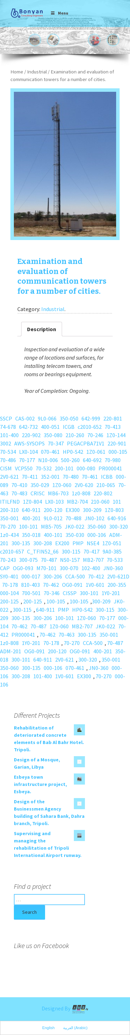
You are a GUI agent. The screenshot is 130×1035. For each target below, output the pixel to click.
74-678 (8, 426)
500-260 (70, 460)
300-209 (92, 509)
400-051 (50, 426)
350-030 (75, 534)
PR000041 (110, 468)
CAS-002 (25, 418)
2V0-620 (84, 484)
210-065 (105, 484)
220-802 (103, 493)
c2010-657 (12, 551)
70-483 (19, 493)
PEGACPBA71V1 (85, 443)
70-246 (95, 435)
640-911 (31, 509)
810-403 (30, 584)
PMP (78, 543)
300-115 (71, 551)
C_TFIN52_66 (43, 551)
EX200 (62, 543)
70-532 (44, 468)
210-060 (100, 501)
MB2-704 (77, 501)
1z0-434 (9, 534)
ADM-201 (10, 651)
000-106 (96, 534)
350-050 (69, 418)
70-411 (30, 476)
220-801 (112, 418)
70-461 (90, 476)
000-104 (9, 593)
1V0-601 (95, 584)
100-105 (55, 601)
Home (16, 72)
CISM (6, 468)
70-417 (91, 551)
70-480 (71, 476)
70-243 (8, 559)
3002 (5, 443)
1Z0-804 (32, 501)
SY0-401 (9, 576)
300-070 (69, 568)
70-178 (10, 584)
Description (41, 329)
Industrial (37, 72)
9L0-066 (47, 418)
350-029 (40, 484)
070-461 (50, 451)
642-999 (90, 418)
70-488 (73, 518)
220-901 (116, 443)
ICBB (107, 476)
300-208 (42, 543)
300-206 (52, 576)
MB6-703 (58, 493)
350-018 (31, 534)
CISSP (70, 593)
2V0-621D (118, 576)
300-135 (20, 543)
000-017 (30, 576)
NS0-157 (70, 559)
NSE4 (93, 543)
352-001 (50, 476)
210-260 (75, 435)
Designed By (65, 1008)
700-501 (31, 593)
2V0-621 (9, 476)
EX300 (73, 509)
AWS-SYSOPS (29, 443)
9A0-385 (112, 551)
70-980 (113, 460)
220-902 (31, 435)
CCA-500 (75, 576)
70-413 (113, 426)
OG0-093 (23, 568)
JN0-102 (94, 518)
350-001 (9, 518)
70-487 (49, 559)
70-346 (52, 593)
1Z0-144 (115, 435)
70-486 (8, 460)
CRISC (38, 493)
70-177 (27, 460)
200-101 (64, 468)
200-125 (9, 601)
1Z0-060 (61, 484)
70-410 (19, 484)
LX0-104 (28, 451)
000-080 (86, 468)
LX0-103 (54, 501)
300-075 (28, 559)
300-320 (118, 526)
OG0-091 (72, 584)
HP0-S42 (73, 451)
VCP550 (24, 468)
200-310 (9, 509)
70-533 (115, 559)
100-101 (28, 526)
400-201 (31, 518)
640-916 (116, 518)
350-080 (53, 435)
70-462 (51, 584)
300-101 (89, 593)
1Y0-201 (111, 593)
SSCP (6, 418)
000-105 (118, 451)
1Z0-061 (95, 451)
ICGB (69, 426)
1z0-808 (81, 493)
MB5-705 (51, 526)
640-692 (92, 460)
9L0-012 (53, 518)
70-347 (56, 443)
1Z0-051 (111, 543)
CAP (5, 568)
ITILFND (10, 501)
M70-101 (46, 568)
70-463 (67, 634)
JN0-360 (113, 568)
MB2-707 (93, 559)
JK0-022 (74, 526)
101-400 (9, 435)
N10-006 (48, 460)
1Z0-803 (114, 509)
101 (117, 501)
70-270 (8, 526)
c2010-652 (90, 426)
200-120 (53, 509)
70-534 (8, 451)
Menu (59, 13)
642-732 (28, 426)
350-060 (96, 526)
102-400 (90, 568)
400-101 (53, 534)
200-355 (116, 584)
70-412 (96, 576)
